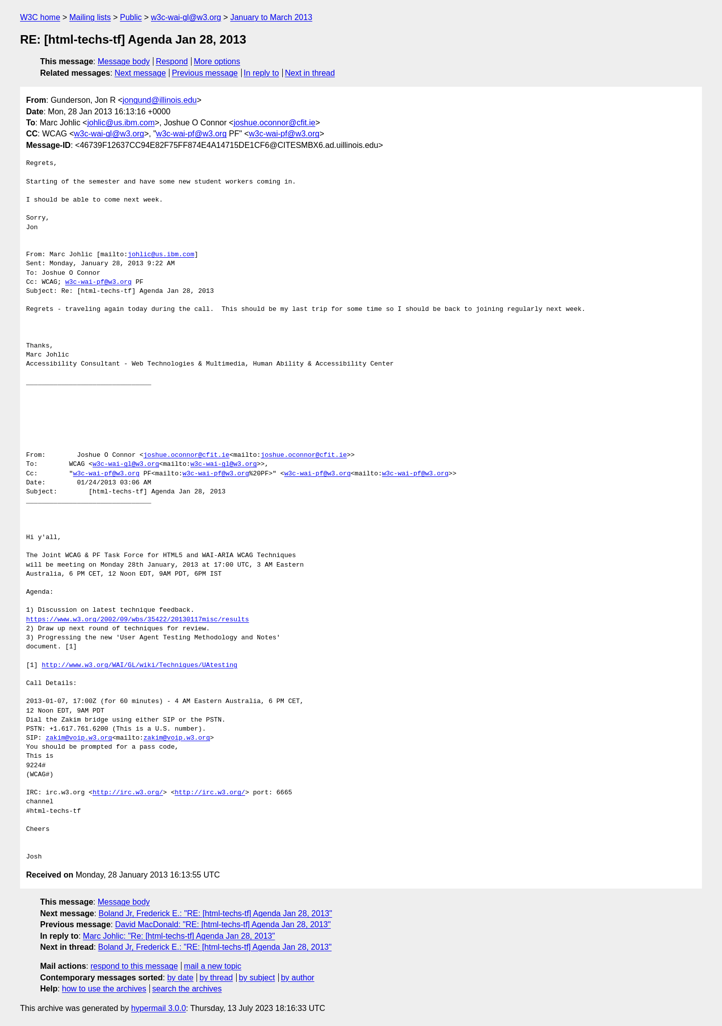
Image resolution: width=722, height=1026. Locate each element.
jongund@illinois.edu (160, 100)
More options (217, 61)
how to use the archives (104, 988)
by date (180, 977)
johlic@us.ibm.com (121, 122)
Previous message (205, 73)
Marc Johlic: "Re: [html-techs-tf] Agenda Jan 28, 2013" (179, 936)
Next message (140, 73)
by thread (216, 977)
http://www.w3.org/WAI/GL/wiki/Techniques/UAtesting (139, 665)
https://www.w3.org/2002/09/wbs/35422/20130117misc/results (137, 619)
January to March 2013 (271, 17)
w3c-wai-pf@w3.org (191, 133)
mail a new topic (213, 966)
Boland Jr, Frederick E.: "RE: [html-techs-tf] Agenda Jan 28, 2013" (215, 913)
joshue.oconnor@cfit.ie (274, 122)
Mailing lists (90, 17)
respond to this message (133, 966)
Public (131, 17)
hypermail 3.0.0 (158, 1008)
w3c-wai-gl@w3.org (186, 17)
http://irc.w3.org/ (128, 792)
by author (297, 977)
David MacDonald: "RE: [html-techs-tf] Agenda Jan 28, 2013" (222, 924)
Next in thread (310, 73)
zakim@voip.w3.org (79, 738)
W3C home (40, 17)
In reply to (261, 73)
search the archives (187, 988)
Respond (172, 61)
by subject (257, 977)
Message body (124, 61)
